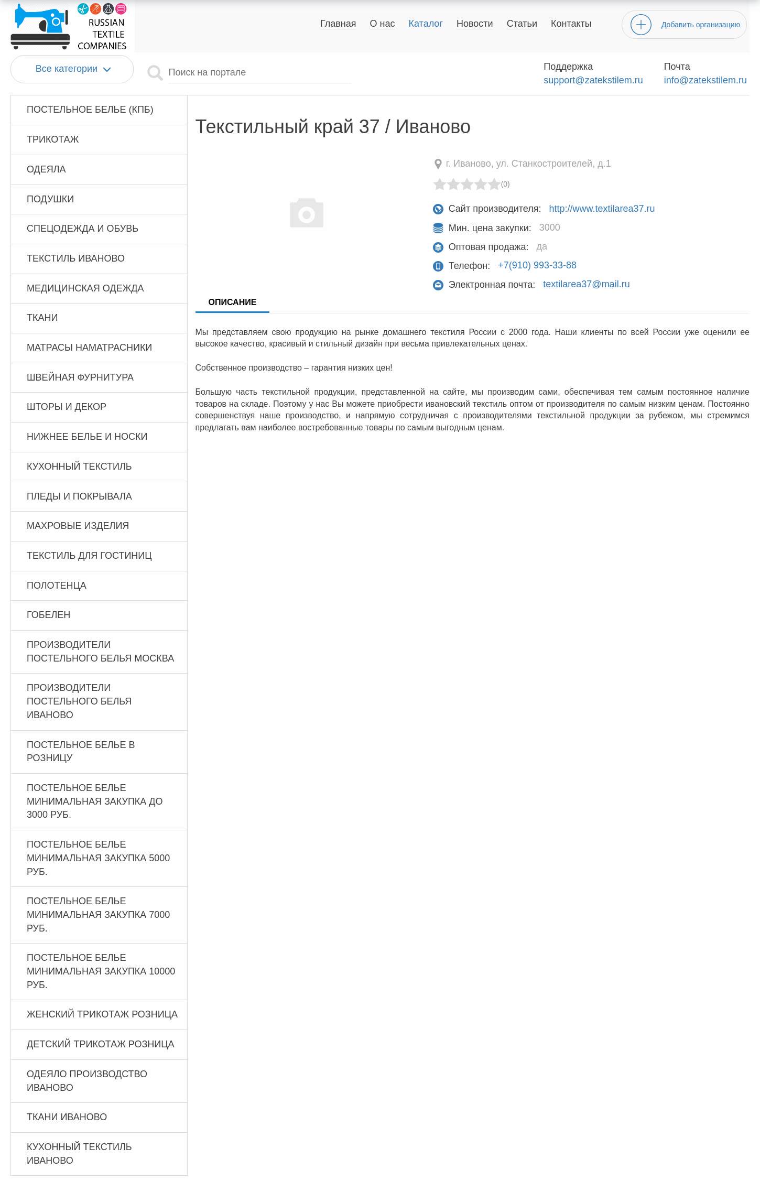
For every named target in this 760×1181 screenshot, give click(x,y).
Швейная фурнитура (80, 377)
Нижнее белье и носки (87, 436)
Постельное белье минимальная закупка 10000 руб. (101, 971)
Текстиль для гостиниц (89, 555)
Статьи (522, 23)
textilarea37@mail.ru (586, 284)
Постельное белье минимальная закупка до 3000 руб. (95, 801)
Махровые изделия (78, 526)
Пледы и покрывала (79, 496)
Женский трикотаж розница (102, 1014)
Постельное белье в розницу (81, 752)
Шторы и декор (66, 407)
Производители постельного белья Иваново (79, 701)
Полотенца (56, 585)
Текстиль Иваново (76, 258)
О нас (382, 23)
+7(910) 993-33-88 (537, 266)
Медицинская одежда (85, 288)
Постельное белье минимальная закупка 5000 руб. (98, 857)
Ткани (42, 317)
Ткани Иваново (67, 1117)
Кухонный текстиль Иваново (79, 1154)
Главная (338, 23)
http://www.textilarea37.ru (602, 208)
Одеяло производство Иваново (87, 1081)
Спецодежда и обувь (82, 228)
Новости (475, 23)
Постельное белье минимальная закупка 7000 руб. (98, 914)
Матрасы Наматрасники (89, 347)
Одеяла (46, 169)
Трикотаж (53, 139)
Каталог (426, 23)
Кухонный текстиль (79, 466)
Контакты (571, 23)
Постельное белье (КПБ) (90, 109)
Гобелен (48, 615)
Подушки (50, 199)
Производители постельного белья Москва (100, 652)
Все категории (72, 69)
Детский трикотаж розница (101, 1044)
